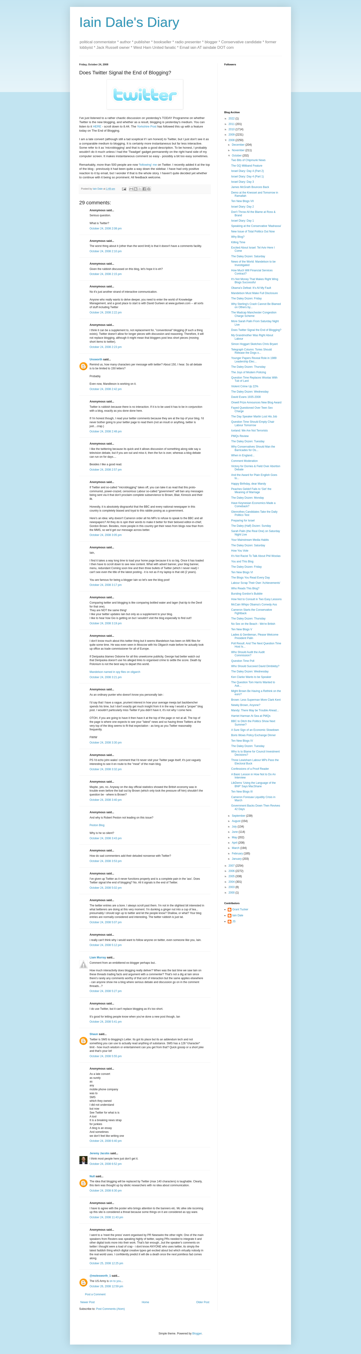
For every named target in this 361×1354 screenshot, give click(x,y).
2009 (232, 134)
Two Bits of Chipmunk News (248, 160)
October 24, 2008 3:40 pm (106, 799)
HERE (97, 126)
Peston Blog (97, 825)
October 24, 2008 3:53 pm (106, 861)
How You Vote (239, 550)
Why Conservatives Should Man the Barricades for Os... (253, 448)
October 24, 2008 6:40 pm (106, 1141)
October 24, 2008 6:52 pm (106, 1164)
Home (145, 1302)
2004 (232, 881)
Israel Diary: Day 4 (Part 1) (247, 176)
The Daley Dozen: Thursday (248, 366)
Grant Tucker (240, 909)
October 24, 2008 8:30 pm (106, 1190)
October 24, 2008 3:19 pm (106, 623)
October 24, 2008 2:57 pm (106, 469)
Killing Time (238, 242)
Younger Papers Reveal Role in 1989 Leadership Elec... (254, 359)
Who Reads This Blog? (245, 588)
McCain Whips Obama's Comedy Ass (254, 604)
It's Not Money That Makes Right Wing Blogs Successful (254, 281)
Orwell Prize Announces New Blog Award (256, 402)
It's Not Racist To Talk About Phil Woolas (255, 556)
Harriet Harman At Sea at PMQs (251, 716)
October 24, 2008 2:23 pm (106, 347)
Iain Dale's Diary (129, 22)
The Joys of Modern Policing (248, 372)
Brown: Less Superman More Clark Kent (256, 699)
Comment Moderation (244, 461)
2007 (232, 865)
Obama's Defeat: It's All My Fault (251, 287)
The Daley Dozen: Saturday (248, 256)
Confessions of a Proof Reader (250, 768)
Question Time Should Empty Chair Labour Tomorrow (252, 423)
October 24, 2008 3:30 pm (106, 742)
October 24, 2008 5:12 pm (106, 945)
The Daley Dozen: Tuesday (248, 441)
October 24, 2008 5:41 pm (106, 1021)
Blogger (197, 1333)
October (237, 155)
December (238, 144)
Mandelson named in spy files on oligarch (115, 672)
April (235, 842)
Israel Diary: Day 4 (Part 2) (247, 171)
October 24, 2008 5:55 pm (106, 1056)
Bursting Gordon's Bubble (246, 593)
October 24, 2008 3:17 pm (106, 585)
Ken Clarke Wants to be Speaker (251, 677)
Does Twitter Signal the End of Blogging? (256, 330)
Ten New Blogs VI (242, 572)
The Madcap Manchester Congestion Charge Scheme (254, 314)
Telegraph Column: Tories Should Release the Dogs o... (251, 351)
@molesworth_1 (100, 1275)
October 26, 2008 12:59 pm (106, 1286)
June (235, 831)
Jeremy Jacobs (100, 1153)
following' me (148, 164)
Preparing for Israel (243, 520)
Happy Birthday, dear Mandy (248, 483)
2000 (232, 892)
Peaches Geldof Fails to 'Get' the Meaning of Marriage (251, 490)
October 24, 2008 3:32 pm (106, 769)
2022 (232, 118)
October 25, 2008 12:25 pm (106, 1263)
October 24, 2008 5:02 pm (106, 887)
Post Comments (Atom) (110, 1309)
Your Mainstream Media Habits (250, 539)
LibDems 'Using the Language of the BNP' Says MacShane (253, 784)
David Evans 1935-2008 (246, 397)
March (236, 848)
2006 (232, 871)
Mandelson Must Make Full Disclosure (254, 293)
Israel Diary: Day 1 (242, 220)
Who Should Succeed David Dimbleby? (255, 666)
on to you (115, 1281)
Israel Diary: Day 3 (242, 181)
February (238, 853)
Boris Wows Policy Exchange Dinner (253, 735)
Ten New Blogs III (242, 791)
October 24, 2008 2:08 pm (106, 228)
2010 (232, 129)
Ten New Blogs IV (242, 740)
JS (234, 921)
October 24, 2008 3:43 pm (106, 838)
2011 (232, 124)
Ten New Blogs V (241, 629)
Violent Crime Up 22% (244, 386)
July (235, 826)
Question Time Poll (242, 661)
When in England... (242, 455)
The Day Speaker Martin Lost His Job (254, 416)
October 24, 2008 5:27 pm (106, 991)
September (239, 815)
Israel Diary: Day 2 (242, 206)
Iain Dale (237, 915)
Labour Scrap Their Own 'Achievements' (255, 582)
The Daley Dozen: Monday (247, 497)
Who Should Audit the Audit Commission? (248, 654)
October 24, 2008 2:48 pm (106, 431)
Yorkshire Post (147, 126)
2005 (232, 876)
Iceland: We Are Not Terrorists (249, 430)
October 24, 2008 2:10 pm (106, 251)
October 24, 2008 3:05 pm (106, 535)
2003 (232, 887)
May (235, 837)
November (238, 150)
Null (92, 1176)
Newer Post (87, 1302)
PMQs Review (240, 436)
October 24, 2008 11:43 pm (106, 1217)
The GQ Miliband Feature (246, 165)
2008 (232, 140)
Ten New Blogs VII (242, 201)
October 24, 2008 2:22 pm (106, 312)
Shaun (94, 1034)
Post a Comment (95, 1294)
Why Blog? (238, 236)
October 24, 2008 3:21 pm (106, 677)
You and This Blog (242, 561)
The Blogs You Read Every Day (250, 577)
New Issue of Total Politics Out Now (253, 231)
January (237, 858)
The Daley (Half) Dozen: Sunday (251, 525)
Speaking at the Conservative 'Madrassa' (256, 226)
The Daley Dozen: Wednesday (250, 391)
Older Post (202, 1302)
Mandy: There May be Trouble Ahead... (255, 710)
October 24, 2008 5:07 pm (106, 922)
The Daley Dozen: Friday (246, 298)
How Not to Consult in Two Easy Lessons (256, 599)
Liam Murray (98, 957)
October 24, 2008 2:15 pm (106, 274)
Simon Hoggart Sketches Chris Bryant (254, 344)
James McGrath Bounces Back (250, 187)
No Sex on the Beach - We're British (253, 623)
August (236, 821)
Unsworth (96, 359)
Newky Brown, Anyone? (245, 705)
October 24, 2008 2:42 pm (106, 389)
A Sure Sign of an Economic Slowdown (255, 730)
